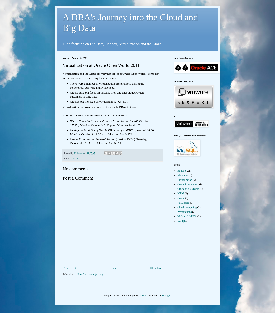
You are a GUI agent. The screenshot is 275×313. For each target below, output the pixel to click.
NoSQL (181, 221)
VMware (182, 175)
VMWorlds (183, 202)
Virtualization (184, 179)
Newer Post (70, 268)
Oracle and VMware (188, 188)
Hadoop (181, 170)
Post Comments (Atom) (90, 274)
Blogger (166, 295)
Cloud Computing (187, 207)
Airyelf (143, 295)
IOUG (180, 193)
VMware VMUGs (187, 216)
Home (113, 268)
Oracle (75, 158)
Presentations (184, 211)
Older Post (156, 268)
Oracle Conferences (188, 184)
